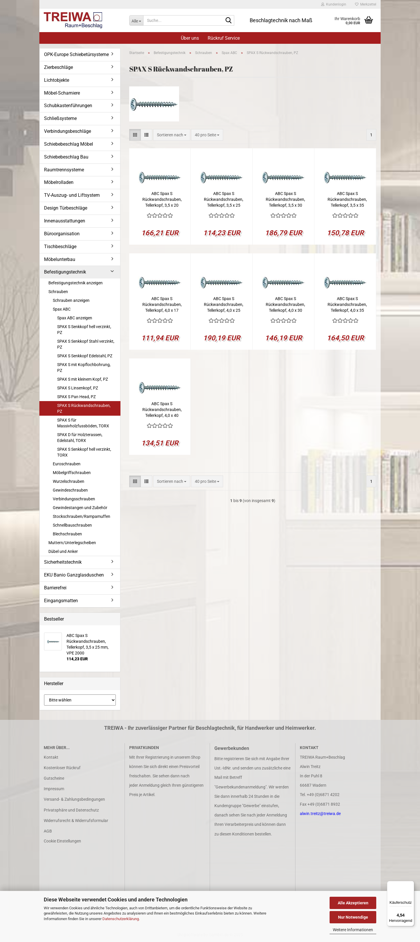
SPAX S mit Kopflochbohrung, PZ (84, 367)
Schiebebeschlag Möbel (68, 144)
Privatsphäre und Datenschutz (71, 810)
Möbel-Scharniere (62, 93)
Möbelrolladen (59, 182)
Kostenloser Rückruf (62, 767)
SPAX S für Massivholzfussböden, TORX (83, 423)
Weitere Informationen (353, 929)
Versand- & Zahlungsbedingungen (74, 799)
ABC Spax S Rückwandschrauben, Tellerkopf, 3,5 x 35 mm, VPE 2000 (347, 199)
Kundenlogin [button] (333, 4)
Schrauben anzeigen (71, 300)
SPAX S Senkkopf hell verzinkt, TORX (84, 452)
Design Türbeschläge (65, 208)
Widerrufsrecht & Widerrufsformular (76, 820)
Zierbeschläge (58, 67)
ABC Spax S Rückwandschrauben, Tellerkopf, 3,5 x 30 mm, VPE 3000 (285, 199)
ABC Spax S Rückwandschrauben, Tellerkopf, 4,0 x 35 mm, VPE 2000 (347, 304)
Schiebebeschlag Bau (66, 157)
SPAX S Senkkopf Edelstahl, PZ (84, 356)
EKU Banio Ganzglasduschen (74, 575)
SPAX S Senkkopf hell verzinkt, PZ (84, 329)
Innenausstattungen (64, 221)
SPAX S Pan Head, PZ (76, 396)
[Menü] (410, 884)
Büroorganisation (62, 233)
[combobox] (171, 135)
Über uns (190, 38)
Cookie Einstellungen (62, 841)
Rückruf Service (224, 38)
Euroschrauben (66, 464)
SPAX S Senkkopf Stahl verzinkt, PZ (85, 344)
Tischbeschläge (60, 246)
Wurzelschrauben (68, 481)
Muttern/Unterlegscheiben (72, 542)
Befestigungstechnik (65, 272)
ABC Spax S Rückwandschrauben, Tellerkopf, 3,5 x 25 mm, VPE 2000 (223, 199)
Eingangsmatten (61, 600)
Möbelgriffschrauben (72, 472)
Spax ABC (62, 309)
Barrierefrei (55, 588)
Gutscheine (54, 778)
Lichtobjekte (56, 80)
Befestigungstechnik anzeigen (75, 283)
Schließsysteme (60, 118)
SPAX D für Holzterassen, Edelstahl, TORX (79, 437)
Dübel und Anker (63, 551)
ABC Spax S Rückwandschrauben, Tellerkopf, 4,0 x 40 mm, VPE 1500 (162, 409)
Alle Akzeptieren (353, 903)
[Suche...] (136, 20)
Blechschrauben (67, 534)
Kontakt (51, 757)
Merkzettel (365, 4)
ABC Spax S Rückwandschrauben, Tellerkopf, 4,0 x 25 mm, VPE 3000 (223, 304)
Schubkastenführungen (68, 105)
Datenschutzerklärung (120, 919)
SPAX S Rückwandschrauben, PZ (84, 408)
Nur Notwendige (353, 917)
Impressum (54, 788)
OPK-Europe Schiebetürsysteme (76, 54)
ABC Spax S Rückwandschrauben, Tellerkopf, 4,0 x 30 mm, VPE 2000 (285, 304)
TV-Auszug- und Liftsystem (72, 195)
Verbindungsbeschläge (67, 131)
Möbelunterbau (59, 259)
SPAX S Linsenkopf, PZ (77, 388)
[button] (135, 135)
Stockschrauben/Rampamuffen (81, 516)
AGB (48, 831)
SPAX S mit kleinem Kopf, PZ (82, 379)
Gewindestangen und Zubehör (80, 507)
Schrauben (58, 291)
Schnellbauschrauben (72, 525)
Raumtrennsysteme (64, 170)
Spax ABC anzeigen (74, 318)
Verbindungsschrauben (74, 499)
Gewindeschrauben (70, 490)
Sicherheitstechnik (63, 562)
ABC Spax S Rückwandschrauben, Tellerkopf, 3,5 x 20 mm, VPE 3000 (162, 199)
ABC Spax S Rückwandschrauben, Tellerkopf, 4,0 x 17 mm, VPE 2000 (162, 304)
